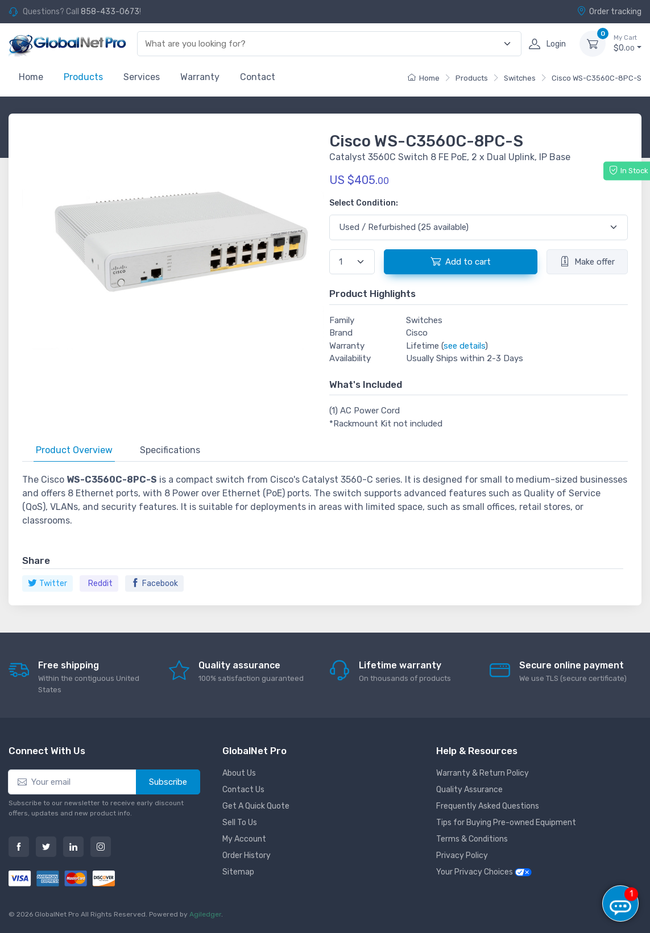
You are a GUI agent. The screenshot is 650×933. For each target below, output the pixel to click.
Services (141, 77)
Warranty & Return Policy (482, 773)
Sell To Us (239, 822)
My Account (244, 839)
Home (31, 77)
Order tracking (609, 11)
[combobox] (322, 44)
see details (464, 346)
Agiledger (205, 914)
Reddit (100, 583)
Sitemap (238, 872)
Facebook (154, 583)
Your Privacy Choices (484, 872)
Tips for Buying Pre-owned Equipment (506, 822)
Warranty (200, 77)
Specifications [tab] (170, 450)
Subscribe (168, 782)
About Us (239, 773)
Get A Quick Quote (255, 806)
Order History (246, 855)
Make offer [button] (587, 261)
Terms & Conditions (472, 839)
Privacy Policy (462, 855)
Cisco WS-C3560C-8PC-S (596, 78)
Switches (520, 78)
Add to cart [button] (460, 261)
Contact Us (243, 789)
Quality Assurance (469, 789)
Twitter (47, 583)
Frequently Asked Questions (487, 806)
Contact (257, 77)
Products (83, 77)
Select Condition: (363, 203)
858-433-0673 (110, 11)
